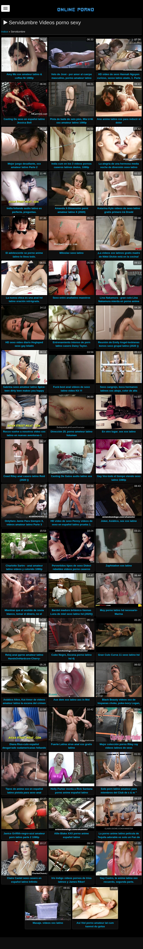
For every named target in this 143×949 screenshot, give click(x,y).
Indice (5, 31)
